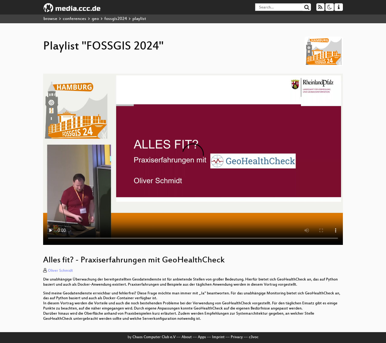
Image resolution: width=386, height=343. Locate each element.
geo (95, 18)
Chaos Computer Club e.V (154, 337)
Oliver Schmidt (60, 271)
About (187, 337)
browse (50, 18)
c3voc (253, 337)
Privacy (237, 337)
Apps (202, 337)
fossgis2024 (115, 18)
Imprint (218, 337)
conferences (74, 18)
